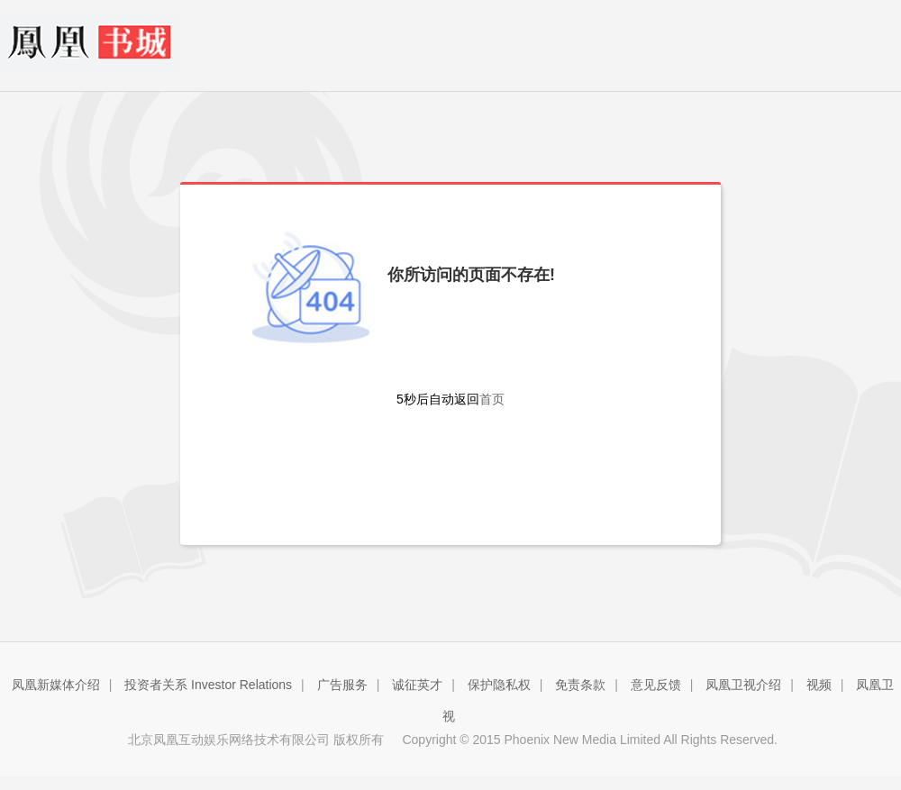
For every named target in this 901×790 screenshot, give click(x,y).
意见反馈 (656, 684)
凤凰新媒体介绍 (56, 684)
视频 (819, 684)
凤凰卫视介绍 (743, 684)
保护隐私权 (499, 684)
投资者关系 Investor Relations (208, 684)
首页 (492, 399)
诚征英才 (417, 684)
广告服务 (342, 684)
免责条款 (580, 684)
